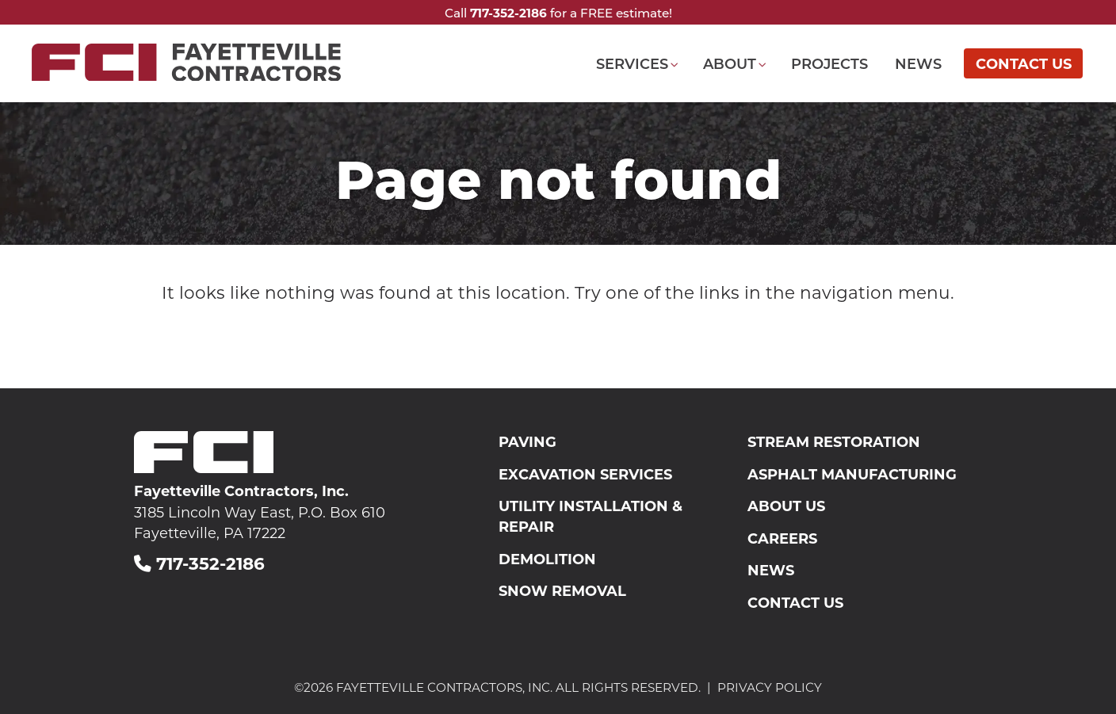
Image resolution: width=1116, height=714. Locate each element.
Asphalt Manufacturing (852, 473)
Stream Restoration (833, 441)
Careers (782, 538)
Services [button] (632, 63)
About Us (786, 505)
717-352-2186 (508, 13)
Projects (829, 63)
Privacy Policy (769, 687)
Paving (527, 441)
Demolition (547, 558)
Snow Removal (562, 590)
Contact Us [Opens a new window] (1024, 63)
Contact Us (795, 602)
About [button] (729, 63)
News (918, 63)
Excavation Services (585, 473)
